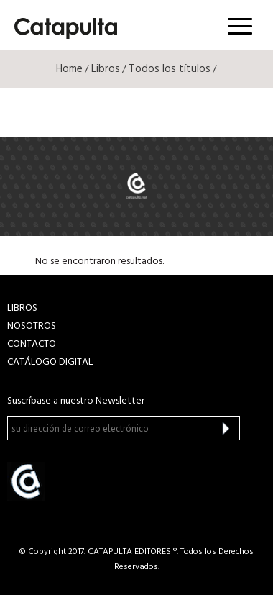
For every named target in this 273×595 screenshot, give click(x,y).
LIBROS (22, 308)
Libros (105, 69)
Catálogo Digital (50, 362)
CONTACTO (31, 344)
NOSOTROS (31, 326)
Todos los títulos (169, 69)
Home (69, 69)
